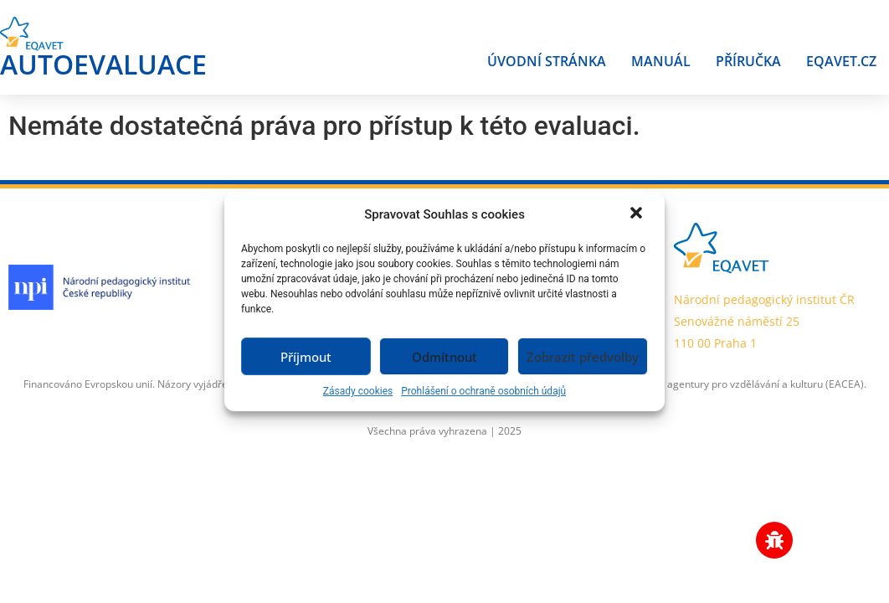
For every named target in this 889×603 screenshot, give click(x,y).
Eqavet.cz (841, 61)
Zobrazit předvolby (583, 356)
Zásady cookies (358, 391)
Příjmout (305, 356)
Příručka (748, 61)
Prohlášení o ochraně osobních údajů (483, 391)
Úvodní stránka (546, 61)
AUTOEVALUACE (103, 64)
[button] (638, 214)
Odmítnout (444, 356)
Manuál (661, 61)
